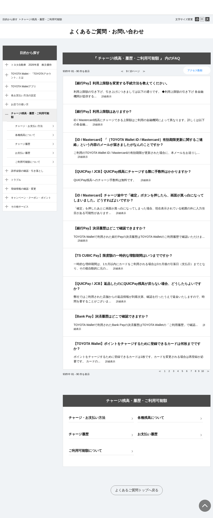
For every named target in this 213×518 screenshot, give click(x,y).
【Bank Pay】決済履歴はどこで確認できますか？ (110, 316)
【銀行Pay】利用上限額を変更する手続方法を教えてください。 (121, 83)
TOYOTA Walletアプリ (23, 86)
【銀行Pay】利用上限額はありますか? (102, 111)
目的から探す (9, 19)
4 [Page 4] (178, 371)
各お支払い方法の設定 (23, 95)
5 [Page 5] (182, 371)
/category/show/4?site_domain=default (6, 87)
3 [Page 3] (173, 371)
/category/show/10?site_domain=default (6, 189)
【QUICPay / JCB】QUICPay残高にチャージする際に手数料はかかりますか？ (132, 171)
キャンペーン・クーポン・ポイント (31, 197)
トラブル (16, 179)
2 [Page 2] (169, 371)
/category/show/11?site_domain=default (6, 198)
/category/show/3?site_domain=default (6, 75)
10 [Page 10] (202, 371)
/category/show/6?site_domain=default (6, 104)
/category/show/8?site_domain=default (6, 171)
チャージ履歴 (22, 144)
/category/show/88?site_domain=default (6, 65)
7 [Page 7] (191, 371)
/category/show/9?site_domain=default (6, 180)
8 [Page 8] (195, 371)
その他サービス (19, 206)
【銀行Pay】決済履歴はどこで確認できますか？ (109, 228)
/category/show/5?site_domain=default (6, 96)
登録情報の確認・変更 (23, 188)
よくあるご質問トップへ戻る (136, 490)
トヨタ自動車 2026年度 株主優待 (31, 64)
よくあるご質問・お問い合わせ (106, 31)
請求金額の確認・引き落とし (27, 170)
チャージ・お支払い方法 (29, 126)
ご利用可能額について (27, 161)
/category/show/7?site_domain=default (6, 115)
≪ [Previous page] (160, 371)
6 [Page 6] (186, 371)
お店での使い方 (19, 104)
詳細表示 (106, 96)
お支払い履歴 (22, 152)
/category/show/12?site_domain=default (6, 207)
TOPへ (202, 501)
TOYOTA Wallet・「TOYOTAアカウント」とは (31, 75)
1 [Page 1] (164, 371)
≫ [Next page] (208, 371)
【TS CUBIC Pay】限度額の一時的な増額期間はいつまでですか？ (122, 255)
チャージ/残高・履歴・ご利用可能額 (30, 115)
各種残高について (25, 135)
